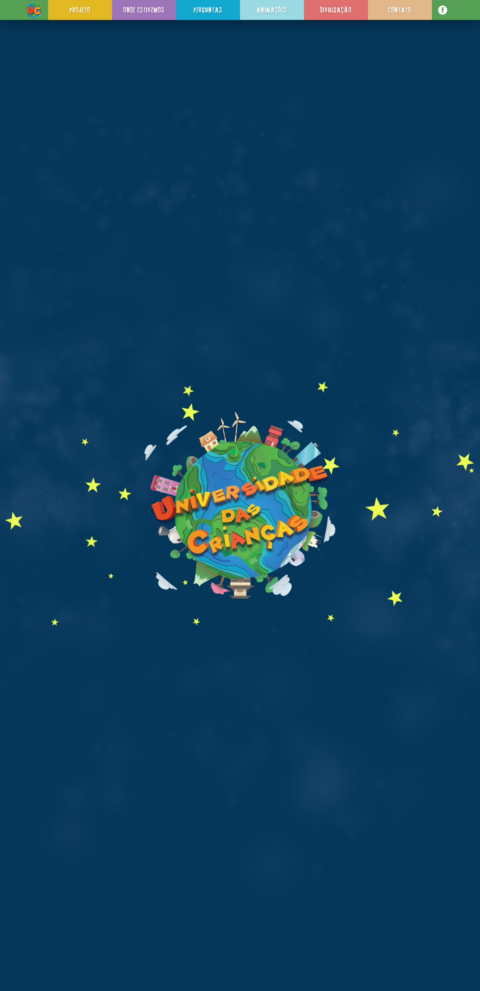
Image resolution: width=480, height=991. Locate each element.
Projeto (80, 10)
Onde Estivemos (144, 10)
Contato (399, 10)
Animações (272, 10)
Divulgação (336, 10)
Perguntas (208, 10)
